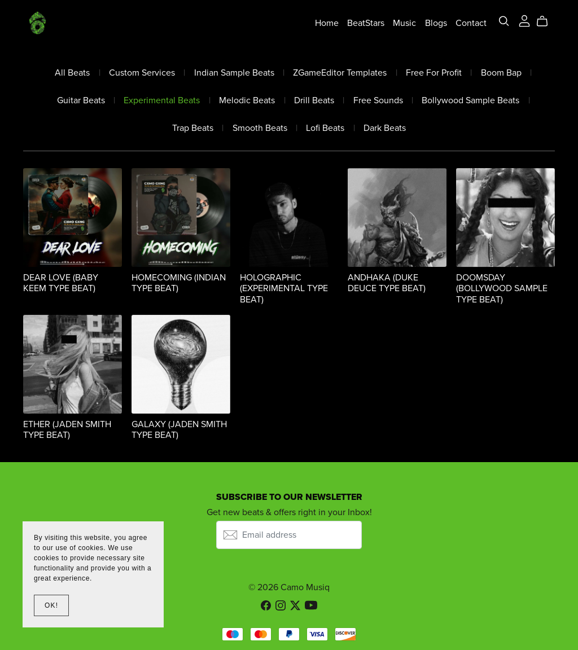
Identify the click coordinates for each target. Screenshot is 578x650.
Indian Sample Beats (234, 73)
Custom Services (142, 73)
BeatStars (365, 22)
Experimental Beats (162, 100)
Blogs (436, 22)
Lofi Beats (325, 128)
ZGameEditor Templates (340, 73)
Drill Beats (314, 100)
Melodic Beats (247, 100)
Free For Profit (434, 73)
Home (327, 22)
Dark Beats (385, 128)
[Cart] (547, 21)
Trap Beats (192, 128)
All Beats (72, 73)
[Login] (524, 20)
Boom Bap (501, 73)
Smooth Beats (260, 128)
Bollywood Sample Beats (470, 100)
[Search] (504, 21)
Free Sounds (378, 100)
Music (404, 22)
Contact (471, 22)
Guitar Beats (81, 100)
